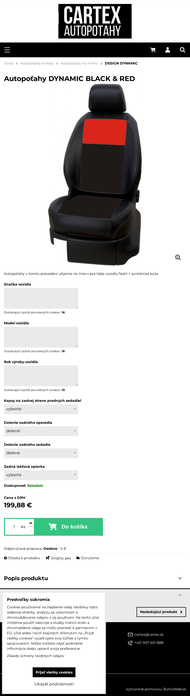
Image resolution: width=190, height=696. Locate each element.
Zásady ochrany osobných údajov (35, 656)
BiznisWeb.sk (174, 689)
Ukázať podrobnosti (54, 684)
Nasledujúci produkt (161, 612)
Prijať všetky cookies (54, 672)
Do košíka (74, 527)
